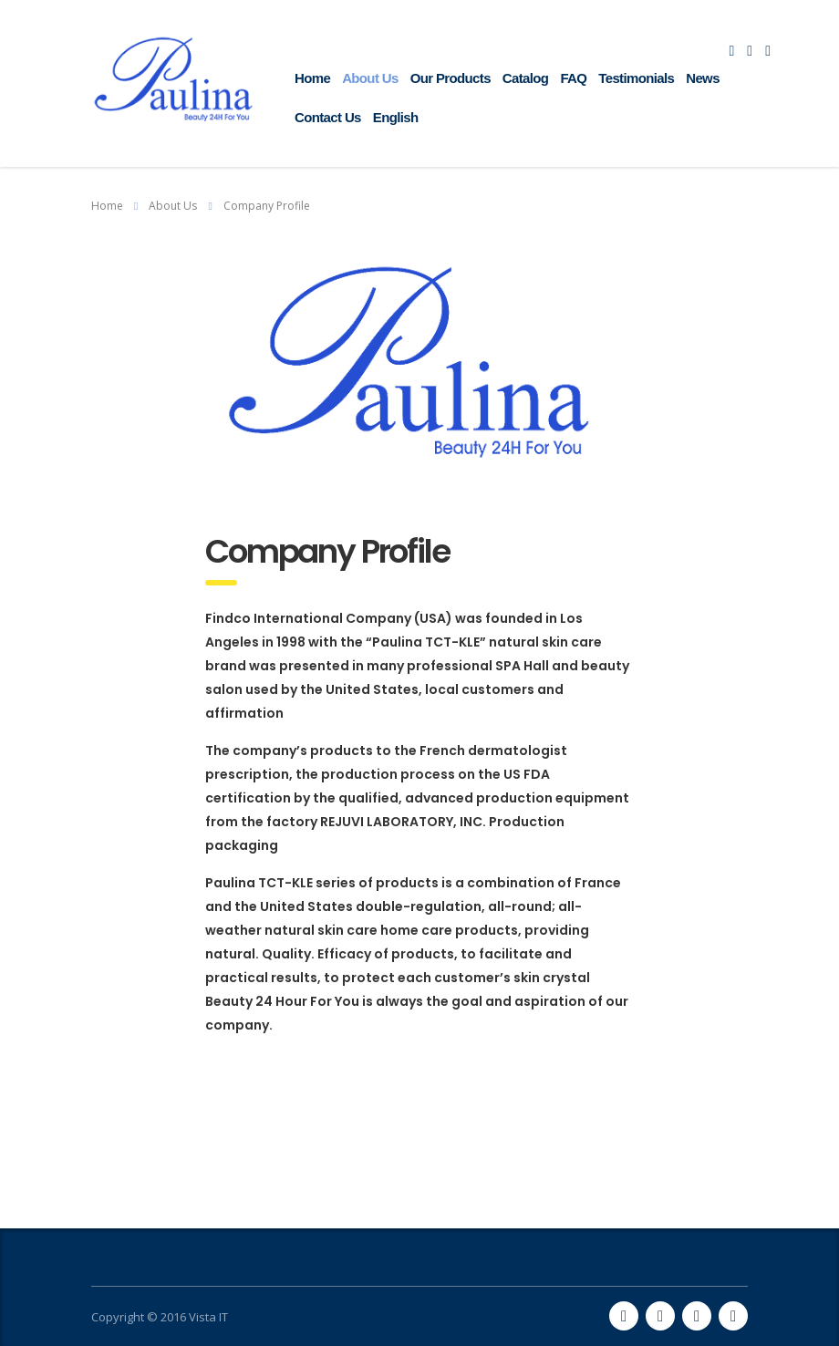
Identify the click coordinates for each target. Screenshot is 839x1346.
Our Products (450, 78)
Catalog (525, 78)
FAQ (573, 78)
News (703, 78)
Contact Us (328, 117)
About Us (370, 78)
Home (312, 78)
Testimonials (636, 78)
